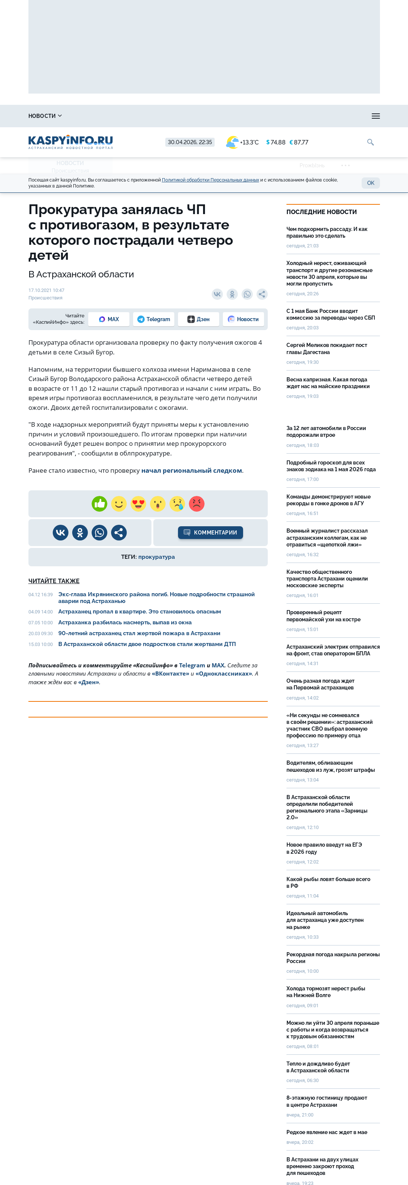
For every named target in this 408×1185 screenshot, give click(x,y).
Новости (45, 116)
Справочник (94, 116)
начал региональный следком (191, 470)
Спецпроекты (271, 116)
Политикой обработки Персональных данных (210, 180)
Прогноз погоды (214, 116)
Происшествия (70, 171)
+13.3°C (242, 142)
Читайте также (54, 581)
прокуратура (156, 557)
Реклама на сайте (330, 116)
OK (370, 183)
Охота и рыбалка (152, 116)
